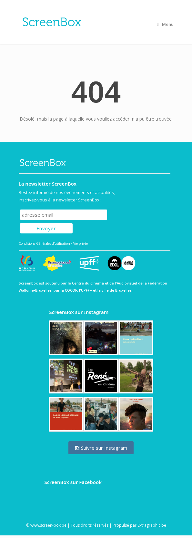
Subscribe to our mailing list (54, 203)
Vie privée (80, 243)
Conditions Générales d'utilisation (44, 243)
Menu (165, 24)
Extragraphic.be (151, 525)
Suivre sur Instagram (101, 448)
